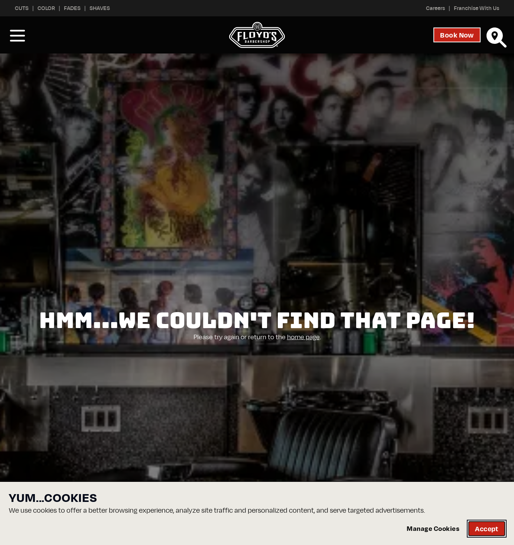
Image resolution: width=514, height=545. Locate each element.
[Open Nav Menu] (17, 36)
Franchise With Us (476, 8)
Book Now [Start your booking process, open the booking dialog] (457, 34)
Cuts (22, 8)
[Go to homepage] (257, 34)
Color (46, 8)
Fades (72, 8)
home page (303, 337)
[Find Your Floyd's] (497, 37)
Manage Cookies (433, 528)
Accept (486, 528)
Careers (435, 8)
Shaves (100, 8)
